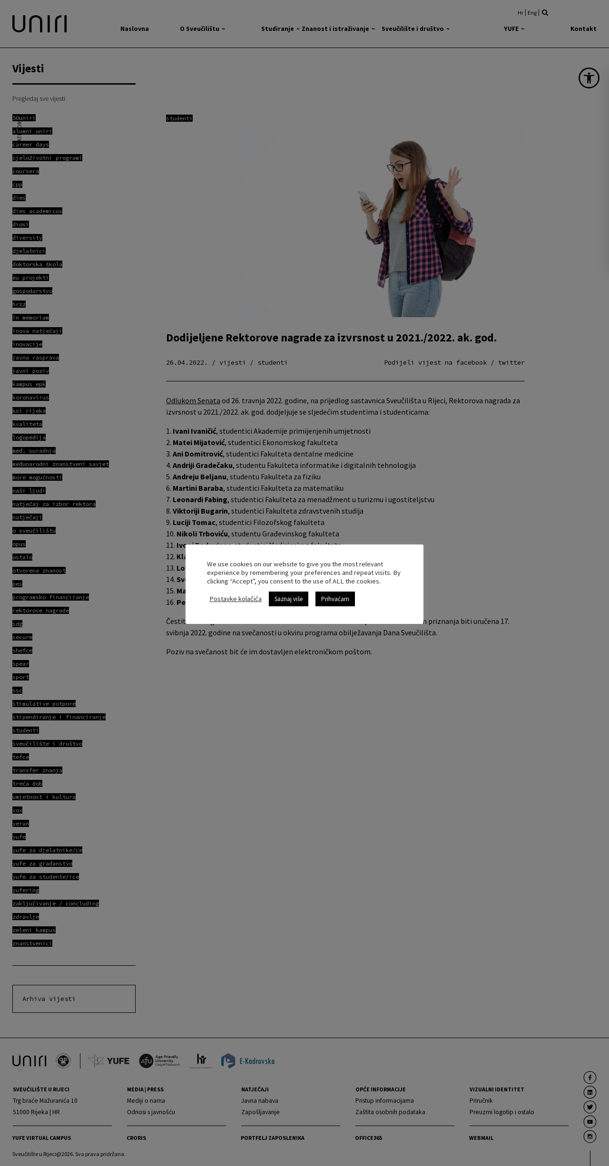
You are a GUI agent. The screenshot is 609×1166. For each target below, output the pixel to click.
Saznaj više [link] (289, 595)
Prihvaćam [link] (335, 595)
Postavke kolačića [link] (235, 594)
